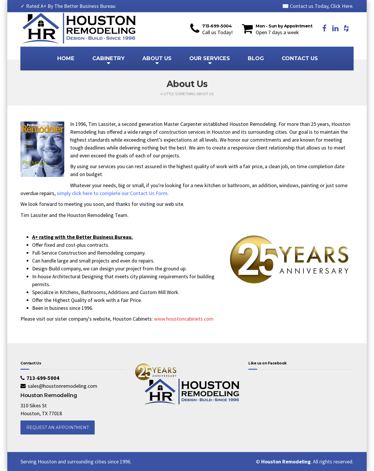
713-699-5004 (43, 378)
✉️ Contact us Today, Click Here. (318, 6)
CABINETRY (108, 58)
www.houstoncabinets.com (184, 318)
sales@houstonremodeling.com (62, 386)
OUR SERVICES (209, 58)
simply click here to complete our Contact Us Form (112, 193)
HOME (66, 58)
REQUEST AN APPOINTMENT (57, 427)
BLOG (256, 58)
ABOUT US (157, 58)
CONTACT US (300, 58)
